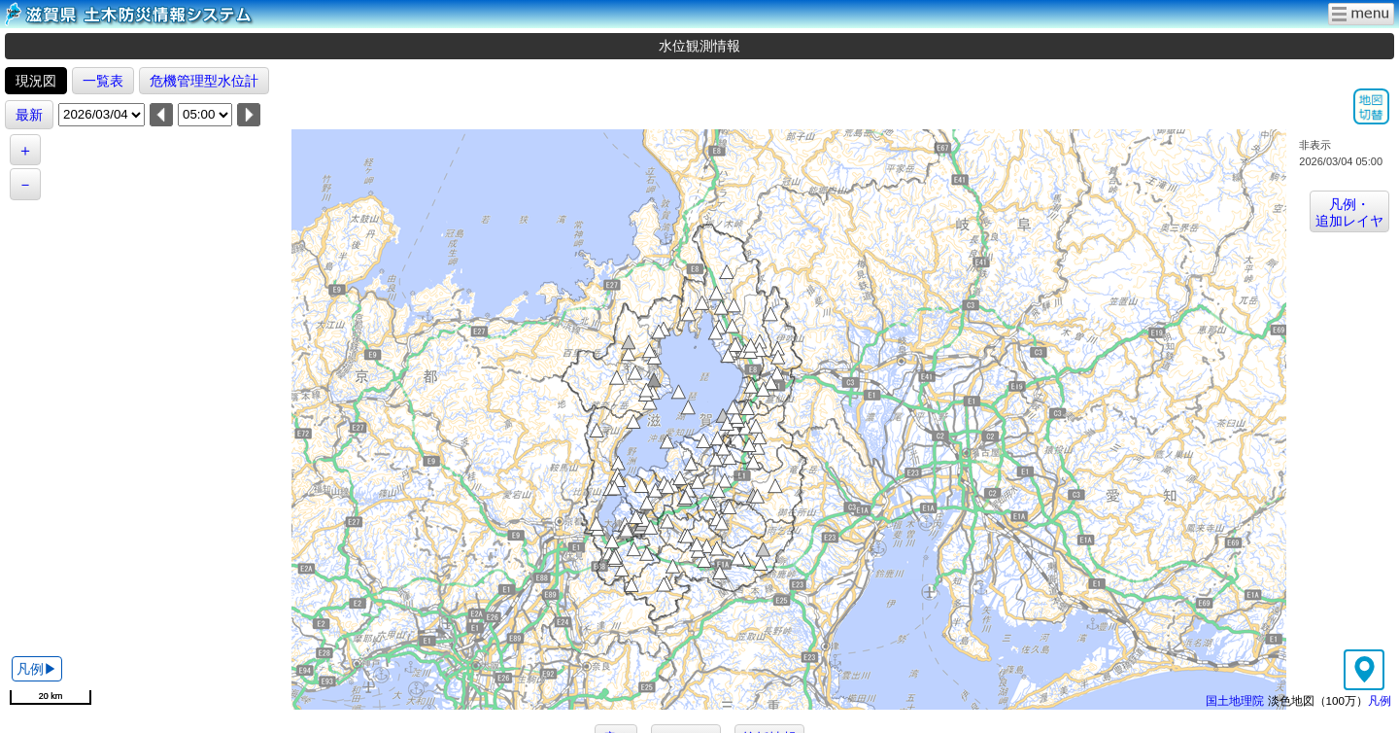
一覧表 (103, 80)
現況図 (36, 80)
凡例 (1379, 700)
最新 (29, 114)
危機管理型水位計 (204, 80)
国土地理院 (1235, 700)
